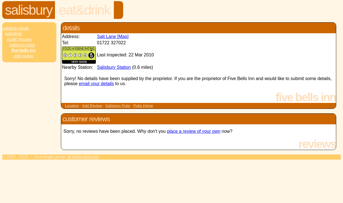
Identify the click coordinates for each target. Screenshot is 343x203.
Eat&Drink (84, 10)
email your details (96, 83)
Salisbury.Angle (16, 28)
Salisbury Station (114, 67)
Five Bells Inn (24, 50)
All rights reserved (82, 157)
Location (72, 105)
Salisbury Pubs (22, 45)
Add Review (92, 105)
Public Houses (19, 39)
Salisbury (28, 10)
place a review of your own (193, 131)
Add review (23, 56)
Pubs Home (143, 105)
